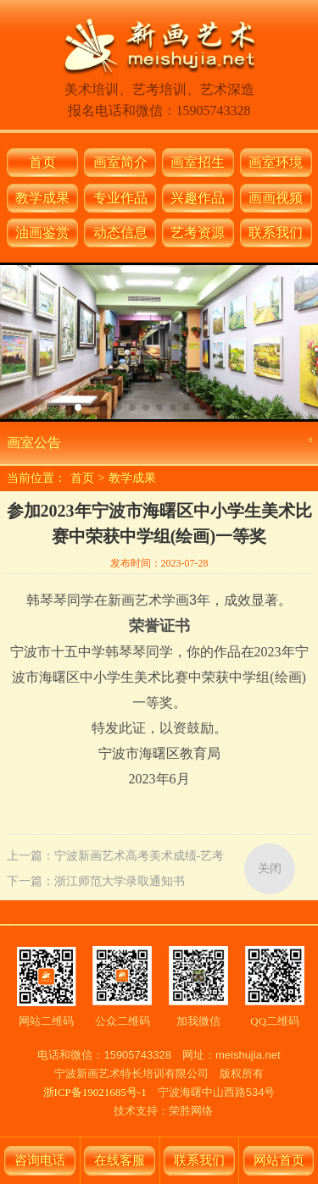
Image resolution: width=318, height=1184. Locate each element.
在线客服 (119, 1160)
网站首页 (279, 1160)
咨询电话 (39, 1160)
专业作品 (120, 198)
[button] (78, 407)
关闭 (270, 868)
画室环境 (275, 162)
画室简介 (120, 162)
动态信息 (120, 232)
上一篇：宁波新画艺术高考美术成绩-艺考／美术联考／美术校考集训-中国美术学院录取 (116, 859)
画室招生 (197, 162)
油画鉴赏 (42, 232)
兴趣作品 (197, 198)
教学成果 (42, 198)
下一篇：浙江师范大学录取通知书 (96, 881)
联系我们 (275, 232)
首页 (42, 162)
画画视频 (275, 198)
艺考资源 (197, 232)
